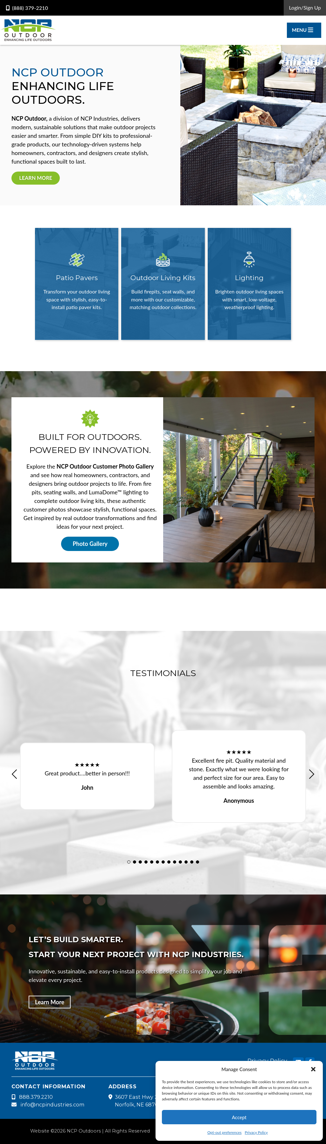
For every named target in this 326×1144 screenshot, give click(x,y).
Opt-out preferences (224, 1132)
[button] (313, 1069)
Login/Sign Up (305, 7)
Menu (302, 30)
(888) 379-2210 (27, 8)
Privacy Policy (256, 1132)
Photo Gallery (90, 543)
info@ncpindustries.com (48, 1104)
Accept (239, 1117)
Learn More (35, 178)
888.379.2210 (32, 1097)
